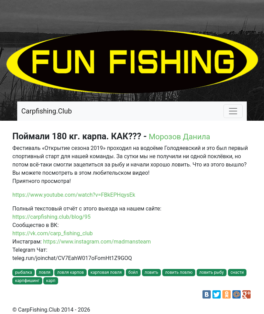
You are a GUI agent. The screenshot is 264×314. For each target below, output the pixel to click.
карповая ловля (106, 272)
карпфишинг (27, 280)
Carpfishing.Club (46, 111)
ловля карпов (70, 272)
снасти (237, 272)
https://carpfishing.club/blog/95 (51, 217)
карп (50, 280)
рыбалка (23, 272)
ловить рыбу (211, 272)
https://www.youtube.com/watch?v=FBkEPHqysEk (73, 195)
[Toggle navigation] (233, 111)
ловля (45, 272)
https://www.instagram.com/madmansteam (97, 241)
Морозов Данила (179, 136)
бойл (133, 272)
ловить (151, 272)
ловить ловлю (178, 272)
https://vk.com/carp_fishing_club (52, 233)
